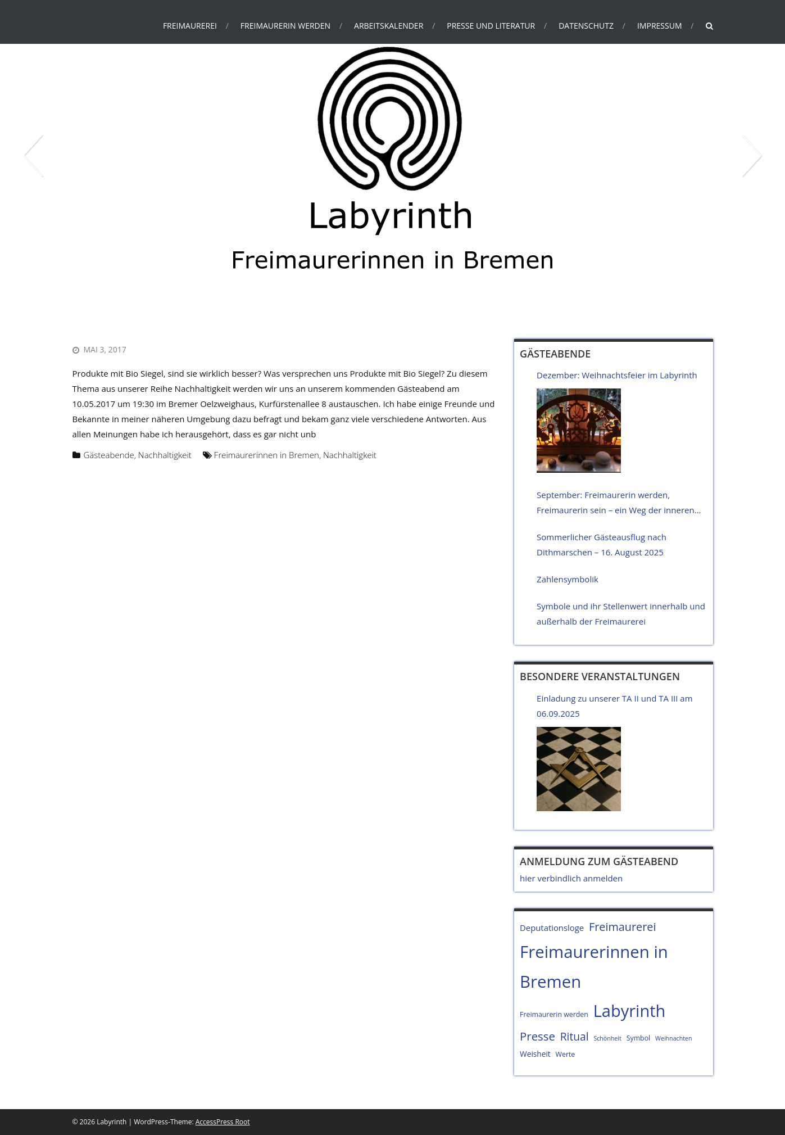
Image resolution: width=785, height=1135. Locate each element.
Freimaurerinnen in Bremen (266, 454)
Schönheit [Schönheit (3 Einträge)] (607, 1038)
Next (751, 156)
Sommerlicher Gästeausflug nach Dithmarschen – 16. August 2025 (601, 544)
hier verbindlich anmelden (571, 878)
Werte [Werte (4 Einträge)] (565, 1054)
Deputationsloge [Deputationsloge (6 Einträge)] (552, 927)
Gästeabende (109, 454)
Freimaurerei (190, 25)
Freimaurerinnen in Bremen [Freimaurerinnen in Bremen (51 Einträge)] (594, 966)
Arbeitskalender (388, 25)
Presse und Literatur (491, 25)
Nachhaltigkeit (165, 454)
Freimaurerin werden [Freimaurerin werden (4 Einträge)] (554, 1014)
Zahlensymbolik (567, 579)
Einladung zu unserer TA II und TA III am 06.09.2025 (614, 706)
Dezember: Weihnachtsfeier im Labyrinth (617, 375)
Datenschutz (586, 25)
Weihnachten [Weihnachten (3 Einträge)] (673, 1038)
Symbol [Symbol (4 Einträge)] (638, 1038)
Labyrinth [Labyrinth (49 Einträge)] (629, 1010)
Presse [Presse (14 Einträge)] (537, 1036)
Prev (33, 156)
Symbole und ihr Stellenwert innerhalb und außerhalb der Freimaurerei (621, 613)
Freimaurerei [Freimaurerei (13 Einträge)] (622, 926)
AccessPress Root (223, 1122)
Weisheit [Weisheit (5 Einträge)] (535, 1053)
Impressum (659, 25)
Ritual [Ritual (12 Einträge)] (574, 1036)
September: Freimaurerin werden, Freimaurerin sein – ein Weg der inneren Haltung (616, 503)
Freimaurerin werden (285, 25)
